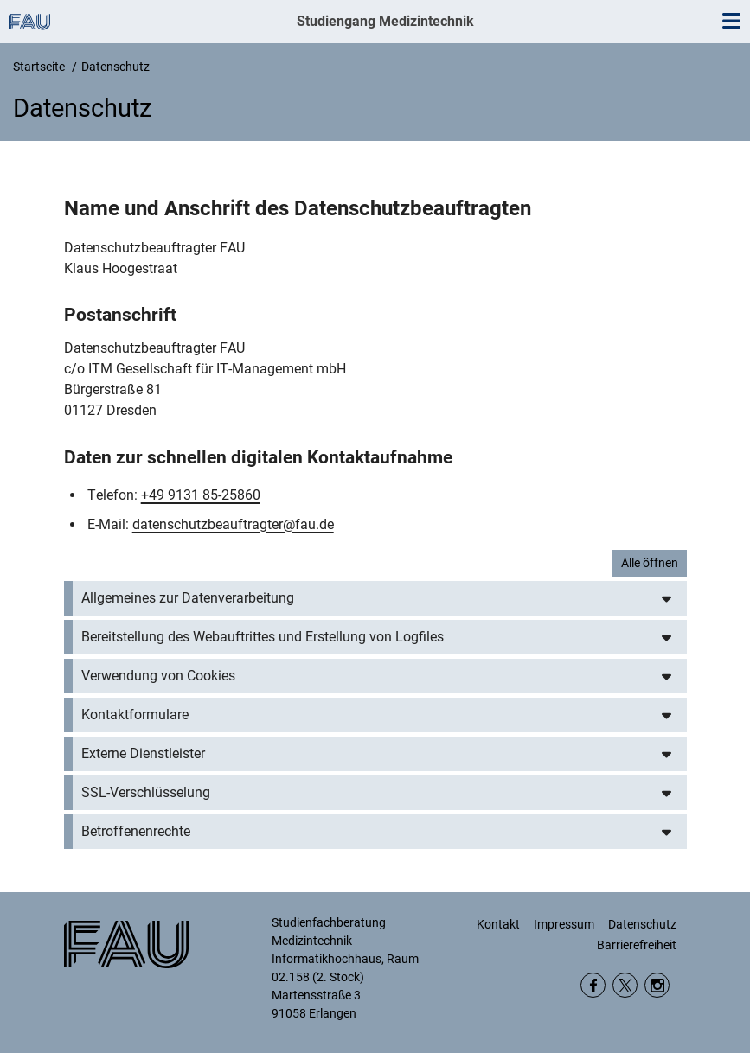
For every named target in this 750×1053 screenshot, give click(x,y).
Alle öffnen (649, 563)
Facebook (593, 985)
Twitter (625, 985)
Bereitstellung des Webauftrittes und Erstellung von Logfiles (262, 637)
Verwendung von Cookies (158, 675)
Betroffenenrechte (135, 831)
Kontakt (498, 924)
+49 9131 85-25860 (200, 495)
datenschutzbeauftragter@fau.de (233, 524)
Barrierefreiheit (636, 945)
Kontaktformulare (135, 714)
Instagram (657, 985)
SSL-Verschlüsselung (145, 792)
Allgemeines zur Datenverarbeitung (187, 598)
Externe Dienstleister (143, 753)
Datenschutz (642, 924)
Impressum (564, 924)
